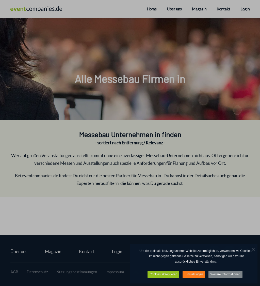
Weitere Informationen (225, 275)
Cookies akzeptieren (163, 275)
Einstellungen (194, 275)
